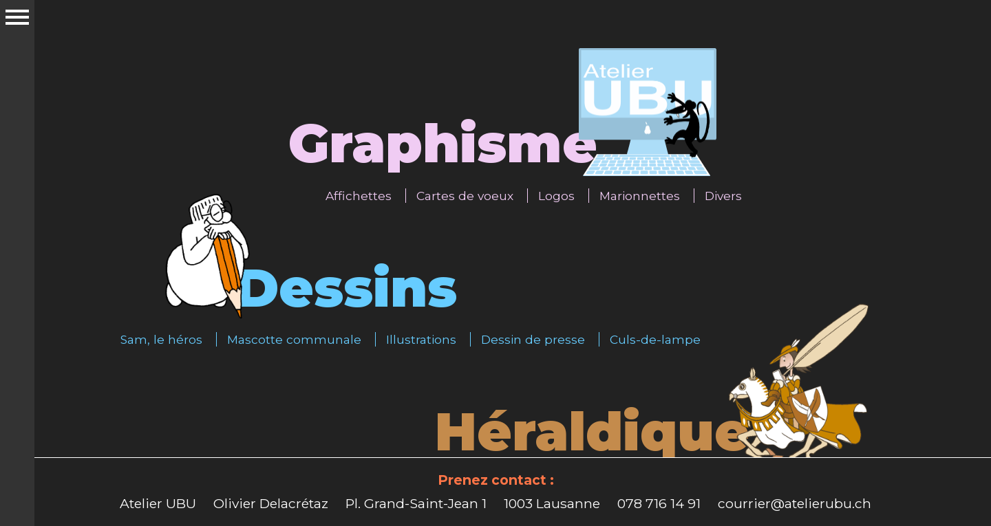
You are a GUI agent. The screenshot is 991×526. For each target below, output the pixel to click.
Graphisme (442, 143)
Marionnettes (639, 195)
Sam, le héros (161, 339)
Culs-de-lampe (655, 339)
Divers (723, 195)
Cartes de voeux (464, 195)
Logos (556, 195)
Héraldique (592, 431)
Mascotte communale (294, 339)
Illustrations (421, 339)
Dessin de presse (533, 339)
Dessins (346, 288)
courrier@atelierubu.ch (794, 503)
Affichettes (359, 195)
